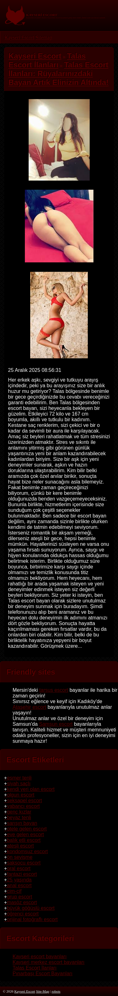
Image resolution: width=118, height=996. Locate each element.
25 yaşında (19, 879)
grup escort (19, 896)
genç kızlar (19, 811)
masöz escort (22, 902)
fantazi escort (22, 874)
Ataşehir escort (29, 707)
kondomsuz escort (27, 851)
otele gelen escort (27, 828)
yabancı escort (23, 806)
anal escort (19, 885)
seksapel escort (24, 800)
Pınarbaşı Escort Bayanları (42, 973)
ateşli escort (20, 845)
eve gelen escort (25, 834)
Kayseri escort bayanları (40, 956)
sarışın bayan (22, 823)
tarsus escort (53, 690)
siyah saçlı (19, 783)
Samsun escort (56, 724)
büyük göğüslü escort (30, 908)
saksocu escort (24, 862)
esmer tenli (19, 778)
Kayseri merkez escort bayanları (49, 962)
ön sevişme (19, 857)
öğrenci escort (23, 913)
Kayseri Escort (19, 37)
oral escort (19, 868)
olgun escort (20, 794)
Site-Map (42, 991)
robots (56, 991)
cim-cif (14, 891)
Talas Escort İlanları (35, 968)
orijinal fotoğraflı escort (32, 919)
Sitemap (43, 37)
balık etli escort (24, 840)
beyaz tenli (19, 817)
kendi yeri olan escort (30, 789)
